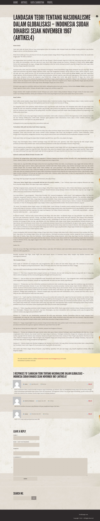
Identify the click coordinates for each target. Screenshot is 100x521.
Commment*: (17, 457)
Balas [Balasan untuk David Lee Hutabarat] (90, 400)
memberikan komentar (43, 358)
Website (16, 448)
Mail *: (21, 441)
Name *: (15, 435)
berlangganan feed (57, 358)
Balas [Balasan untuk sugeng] (90, 413)
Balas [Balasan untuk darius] (90, 384)
